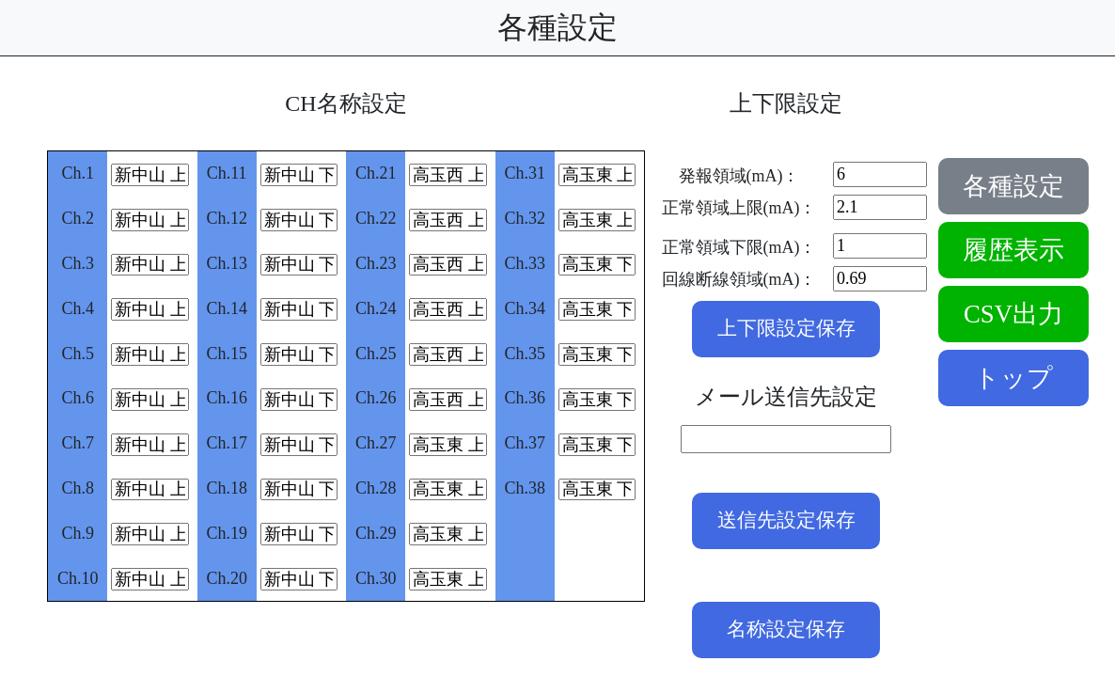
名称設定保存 (786, 629)
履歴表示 (1013, 250)
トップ (1013, 378)
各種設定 (1013, 186)
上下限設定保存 (786, 328)
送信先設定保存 (786, 520)
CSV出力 (1013, 314)
